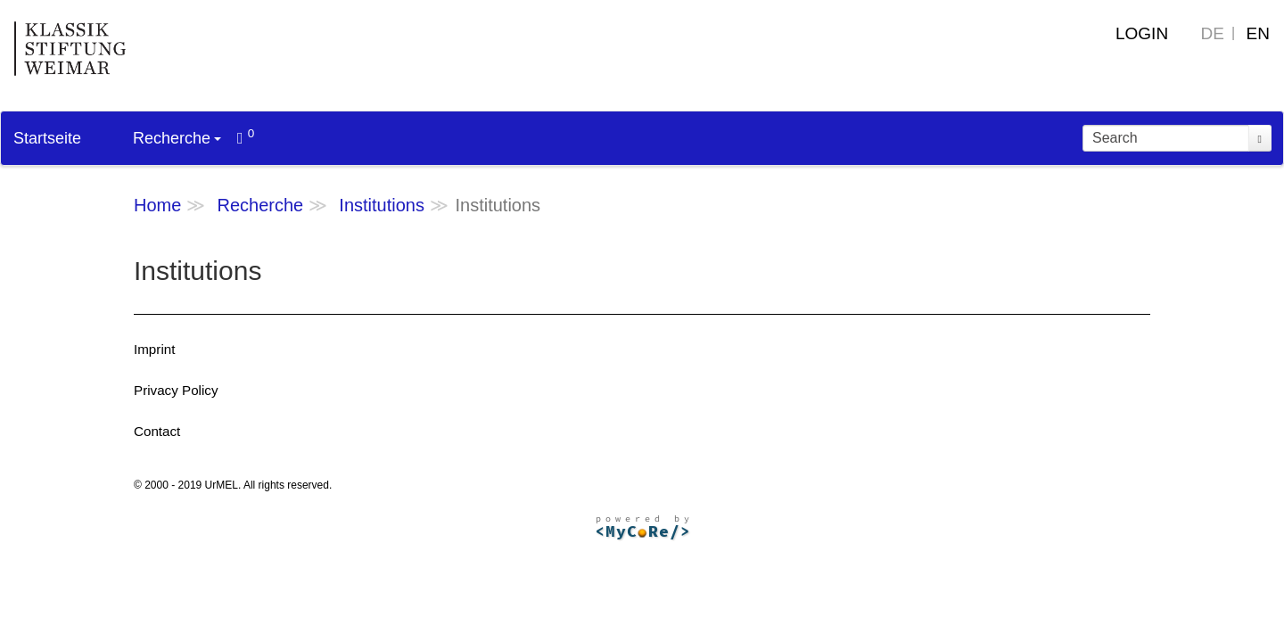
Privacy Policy (176, 390)
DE (1212, 33)
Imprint (154, 349)
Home (157, 205)
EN (1258, 33)
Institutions (381, 205)
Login (1141, 33)
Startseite (47, 138)
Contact (157, 431)
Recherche (177, 138)
